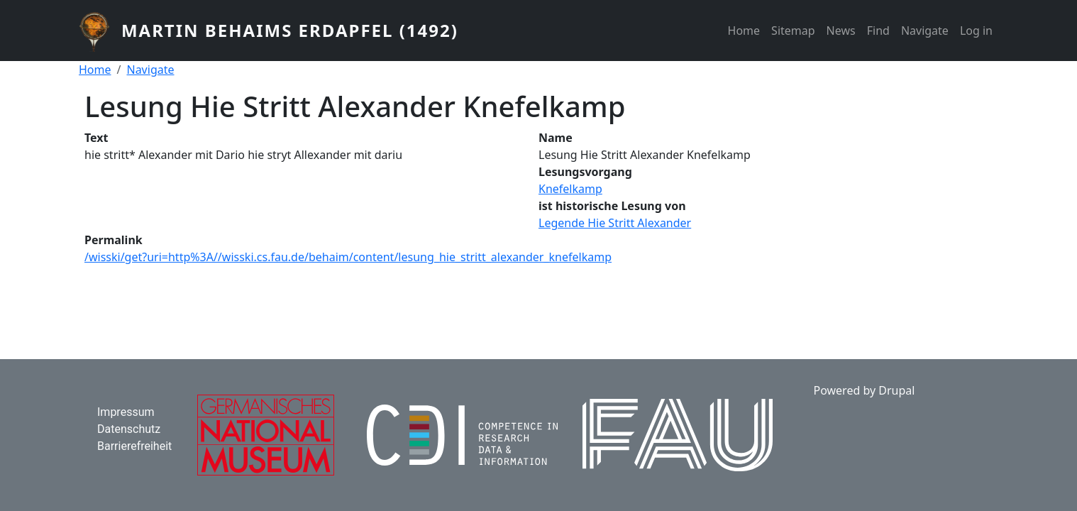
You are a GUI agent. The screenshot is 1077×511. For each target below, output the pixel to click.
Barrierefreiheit (134, 446)
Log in (976, 30)
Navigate (925, 30)
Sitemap (793, 30)
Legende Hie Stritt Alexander (614, 223)
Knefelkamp (570, 189)
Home (744, 30)
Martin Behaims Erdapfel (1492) (289, 30)
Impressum (126, 412)
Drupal (896, 390)
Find (878, 30)
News (841, 30)
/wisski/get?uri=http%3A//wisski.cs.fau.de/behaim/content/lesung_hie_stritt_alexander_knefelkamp (348, 257)
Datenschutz (128, 429)
